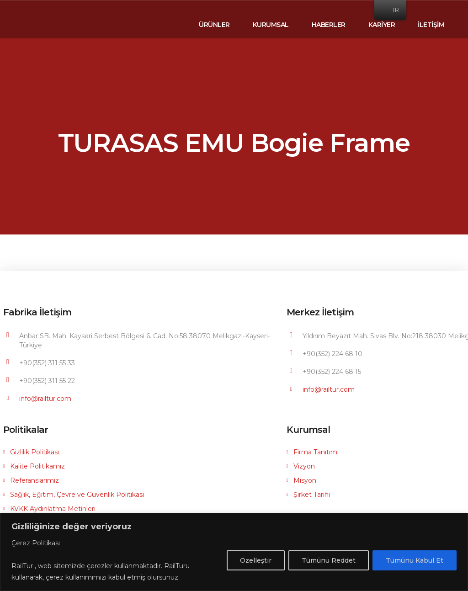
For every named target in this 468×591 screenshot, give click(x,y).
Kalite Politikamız (37, 466)
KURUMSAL (271, 25)
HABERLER (329, 25)
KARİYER (381, 25)
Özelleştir (255, 560)
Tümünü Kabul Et (414, 560)
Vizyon (304, 466)
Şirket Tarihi (311, 494)
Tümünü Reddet (329, 560)
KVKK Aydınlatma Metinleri (53, 509)
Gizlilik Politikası (34, 452)
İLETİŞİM (431, 25)
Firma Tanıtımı (316, 452)
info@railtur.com (45, 398)
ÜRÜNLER (214, 25)
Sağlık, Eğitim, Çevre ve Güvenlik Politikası (77, 494)
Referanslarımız (34, 480)
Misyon (304, 480)
